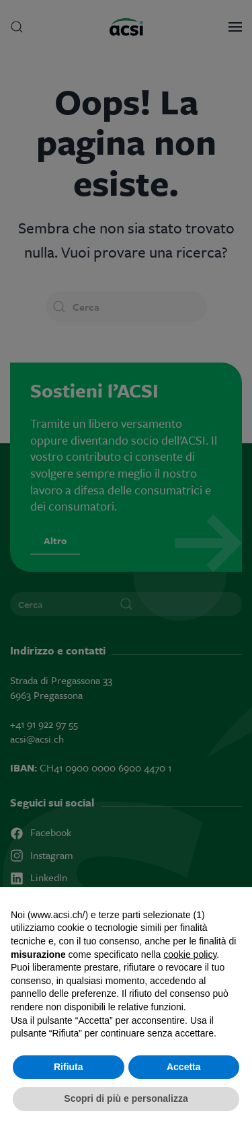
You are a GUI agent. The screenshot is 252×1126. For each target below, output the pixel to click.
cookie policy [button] (189, 954)
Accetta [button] (184, 1066)
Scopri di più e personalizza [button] (125, 1098)
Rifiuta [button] (68, 1066)
